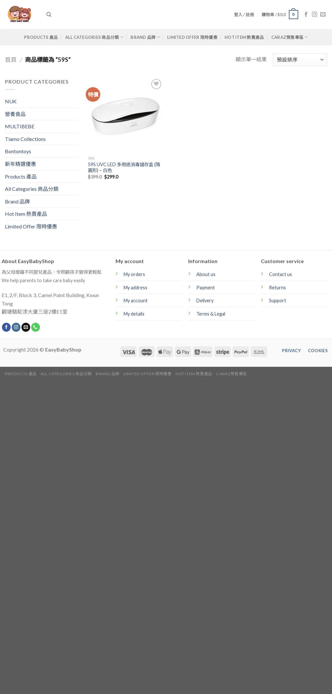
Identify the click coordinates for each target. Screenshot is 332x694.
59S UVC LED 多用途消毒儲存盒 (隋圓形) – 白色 (124, 167)
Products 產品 (41, 37)
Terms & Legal (210, 314)
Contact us (280, 274)
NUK (11, 101)
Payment (205, 287)
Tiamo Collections (25, 139)
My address (135, 287)
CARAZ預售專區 (289, 37)
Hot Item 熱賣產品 (244, 37)
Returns (277, 287)
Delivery (205, 300)
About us (205, 274)
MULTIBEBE (19, 126)
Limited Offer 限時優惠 (192, 37)
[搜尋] (48, 14)
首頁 (11, 59)
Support (277, 300)
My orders (134, 274)
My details (134, 314)
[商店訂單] (300, 59)
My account (136, 300)
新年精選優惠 (20, 164)
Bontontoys (18, 151)
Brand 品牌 (145, 37)
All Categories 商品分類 (94, 37)
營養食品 (15, 114)
